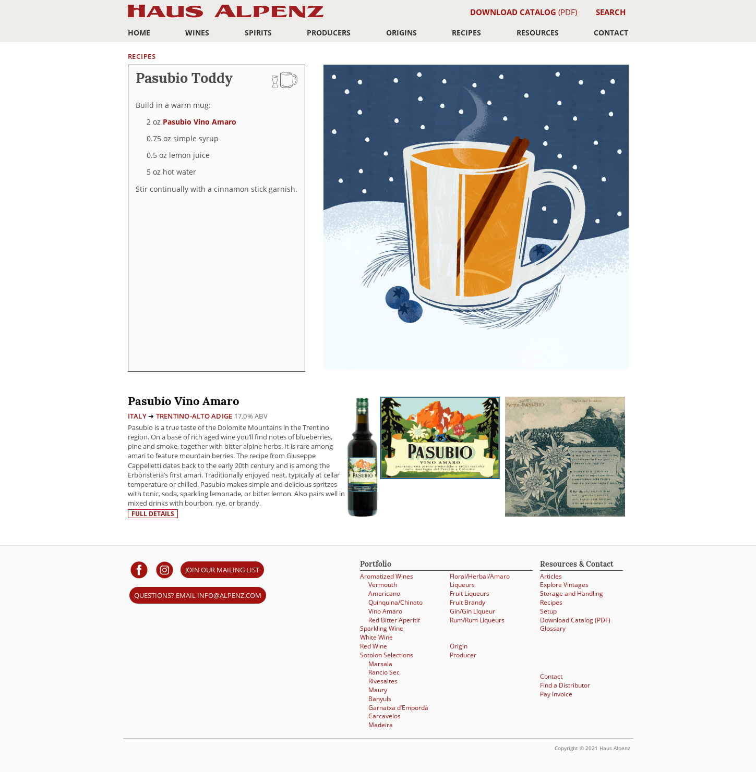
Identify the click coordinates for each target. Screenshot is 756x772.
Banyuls (379, 698)
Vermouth (382, 584)
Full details (152, 513)
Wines (197, 33)
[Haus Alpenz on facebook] (139, 569)
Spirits (258, 33)
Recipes (466, 33)
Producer (463, 655)
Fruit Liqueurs (469, 593)
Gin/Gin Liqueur (472, 611)
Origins (401, 33)
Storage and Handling (571, 593)
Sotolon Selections (386, 655)
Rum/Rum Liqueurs (477, 620)
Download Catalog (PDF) (575, 620)
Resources (538, 33)
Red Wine (373, 646)
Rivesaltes (383, 681)
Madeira (380, 724)
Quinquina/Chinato (395, 602)
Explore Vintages (564, 584)
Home (139, 33)
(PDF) (523, 12)
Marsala (380, 663)
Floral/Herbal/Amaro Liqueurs (480, 581)
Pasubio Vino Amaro (199, 122)
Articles (551, 576)
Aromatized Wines (386, 576)
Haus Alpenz (225, 17)
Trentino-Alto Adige (194, 416)
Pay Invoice (556, 694)
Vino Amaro (385, 611)
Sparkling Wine (381, 628)
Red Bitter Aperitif (394, 620)
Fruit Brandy (467, 602)
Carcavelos (384, 716)
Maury (377, 689)
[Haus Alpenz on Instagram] (164, 569)
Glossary (553, 628)
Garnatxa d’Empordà (398, 707)
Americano (384, 593)
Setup (548, 611)
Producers (329, 33)
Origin (458, 646)
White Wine (376, 637)
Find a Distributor (565, 685)
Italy (137, 416)
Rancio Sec (384, 672)
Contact (611, 33)
